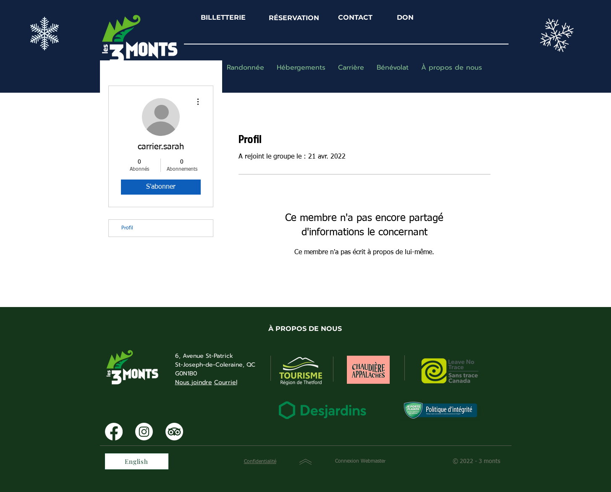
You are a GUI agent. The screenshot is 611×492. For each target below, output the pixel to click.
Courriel (225, 382)
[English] (137, 461)
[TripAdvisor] (174, 431)
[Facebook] (114, 431)
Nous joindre (193, 382)
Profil (127, 228)
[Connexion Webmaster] (360, 462)
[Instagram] (144, 431)
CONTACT (355, 17)
